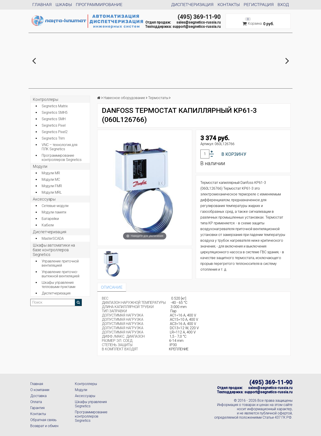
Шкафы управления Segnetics (91, 404)
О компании (39, 390)
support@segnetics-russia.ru (197, 26)
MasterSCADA (53, 238)
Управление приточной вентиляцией (60, 263)
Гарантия (37, 408)
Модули (40, 166)
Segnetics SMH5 (55, 112)
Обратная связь (43, 420)
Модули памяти (54, 212)
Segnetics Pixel (54, 125)
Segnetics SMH (54, 119)
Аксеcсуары (44, 199)
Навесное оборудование (124, 98)
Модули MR (51, 173)
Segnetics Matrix (55, 106)
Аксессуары (85, 396)
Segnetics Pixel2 (55, 132)
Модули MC (51, 179)
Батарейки (50, 219)
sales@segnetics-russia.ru (198, 22)
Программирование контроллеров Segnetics (62, 157)
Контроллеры (45, 99)
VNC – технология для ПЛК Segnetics (59, 147)
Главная (42, 4)
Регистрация (259, 4)
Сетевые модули (55, 206)
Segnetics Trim (53, 138)
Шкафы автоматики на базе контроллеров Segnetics (54, 250)
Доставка (38, 396)
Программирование (99, 4)
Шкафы (64, 4)
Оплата (36, 402)
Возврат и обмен (44, 426)
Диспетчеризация (192, 4)
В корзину (233, 154)
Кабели (48, 225)
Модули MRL (52, 192)
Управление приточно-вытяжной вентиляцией (60, 274)
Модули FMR (52, 186)
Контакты (229, 4)
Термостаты (158, 98)
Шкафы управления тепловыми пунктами (58, 284)
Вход (283, 4)
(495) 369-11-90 (199, 17)
